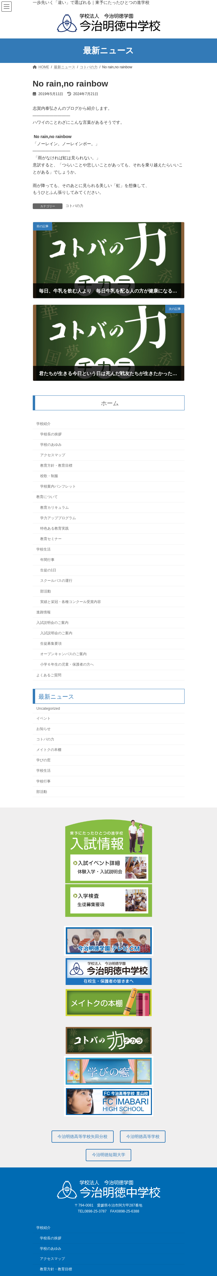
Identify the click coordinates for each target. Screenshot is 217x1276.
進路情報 (43, 612)
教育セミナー (50, 539)
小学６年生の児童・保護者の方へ (66, 665)
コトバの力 (74, 206)
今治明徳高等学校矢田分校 (82, 1136)
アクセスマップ (52, 455)
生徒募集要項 (50, 643)
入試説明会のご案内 (52, 623)
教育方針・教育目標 (56, 465)
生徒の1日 (48, 570)
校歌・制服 (49, 476)
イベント (43, 718)
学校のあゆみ (50, 445)
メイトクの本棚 (48, 750)
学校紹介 (43, 424)
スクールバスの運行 (56, 581)
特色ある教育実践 (54, 528)
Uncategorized (48, 708)
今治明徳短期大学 (108, 1154)
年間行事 (47, 560)
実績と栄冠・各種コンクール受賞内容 (70, 602)
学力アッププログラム (58, 518)
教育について (47, 497)
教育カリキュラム (54, 507)
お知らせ (43, 729)
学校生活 (43, 549)
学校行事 (43, 781)
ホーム (109, 403)
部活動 (45, 591)
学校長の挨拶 (50, 434)
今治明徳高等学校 (143, 1136)
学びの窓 (43, 760)
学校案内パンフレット (58, 486)
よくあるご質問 (48, 675)
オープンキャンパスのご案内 (63, 654)
